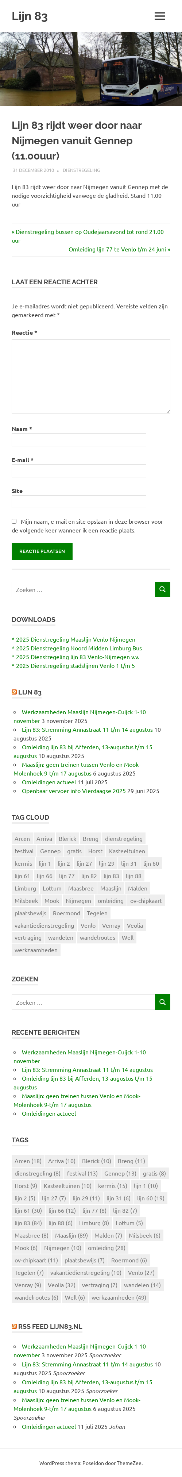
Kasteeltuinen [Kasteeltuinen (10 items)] (127, 850)
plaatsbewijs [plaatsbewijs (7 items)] (30, 912)
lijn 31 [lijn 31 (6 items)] (129, 863)
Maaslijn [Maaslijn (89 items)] (110, 888)
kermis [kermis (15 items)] (23, 863)
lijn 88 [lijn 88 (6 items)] (134, 875)
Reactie (24, 332)
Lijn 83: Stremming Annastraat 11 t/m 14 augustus (87, 729)
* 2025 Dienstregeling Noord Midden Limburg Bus (77, 647)
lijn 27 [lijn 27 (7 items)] (84, 863)
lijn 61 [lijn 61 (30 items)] (22, 875)
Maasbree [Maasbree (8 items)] (81, 888)
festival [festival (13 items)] (24, 850)
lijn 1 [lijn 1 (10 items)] (45, 863)
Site (17, 491)
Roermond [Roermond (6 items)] (66, 912)
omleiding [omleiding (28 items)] (111, 900)
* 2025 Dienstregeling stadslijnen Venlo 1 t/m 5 (73, 665)
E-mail (23, 460)
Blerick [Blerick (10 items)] (67, 838)
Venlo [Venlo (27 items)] (88, 925)
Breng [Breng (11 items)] (90, 838)
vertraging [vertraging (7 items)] (28, 937)
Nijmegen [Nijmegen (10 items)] (78, 900)
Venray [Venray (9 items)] (111, 925)
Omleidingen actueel (49, 781)
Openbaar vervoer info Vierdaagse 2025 (74, 790)
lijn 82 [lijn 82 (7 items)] (89, 875)
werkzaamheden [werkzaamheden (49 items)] (36, 949)
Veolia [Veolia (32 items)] (135, 925)
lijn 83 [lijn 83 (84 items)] (111, 875)
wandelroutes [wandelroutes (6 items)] (97, 937)
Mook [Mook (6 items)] (51, 900)
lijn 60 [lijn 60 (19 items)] (151, 863)
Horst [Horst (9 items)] (95, 850)
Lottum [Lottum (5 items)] (52, 888)
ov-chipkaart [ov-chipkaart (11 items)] (146, 900)
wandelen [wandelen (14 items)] (60, 937)
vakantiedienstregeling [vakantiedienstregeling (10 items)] (44, 925)
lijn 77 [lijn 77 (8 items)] (67, 875)
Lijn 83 (30, 16)
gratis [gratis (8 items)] (74, 850)
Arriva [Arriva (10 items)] (44, 838)
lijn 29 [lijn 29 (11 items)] (107, 863)
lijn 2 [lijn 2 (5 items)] (64, 863)
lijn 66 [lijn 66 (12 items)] (45, 875)
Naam (22, 428)
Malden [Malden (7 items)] (137, 888)
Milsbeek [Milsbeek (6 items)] (26, 900)
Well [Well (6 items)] (127, 937)
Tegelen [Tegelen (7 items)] (97, 912)
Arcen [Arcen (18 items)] (22, 838)
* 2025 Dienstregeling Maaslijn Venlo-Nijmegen (73, 639)
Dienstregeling (81, 170)
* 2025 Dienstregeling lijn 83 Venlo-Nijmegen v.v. (75, 656)
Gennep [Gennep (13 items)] (50, 850)
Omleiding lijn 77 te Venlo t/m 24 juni (117, 249)
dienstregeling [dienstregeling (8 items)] (124, 838)
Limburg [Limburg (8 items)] (25, 888)
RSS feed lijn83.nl (50, 1326)
